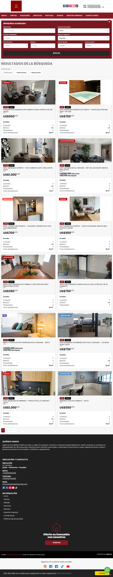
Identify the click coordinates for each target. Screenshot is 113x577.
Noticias (49, 15)
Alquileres (25, 15)
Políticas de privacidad (13, 519)
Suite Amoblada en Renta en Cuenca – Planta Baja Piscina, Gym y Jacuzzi (84, 110)
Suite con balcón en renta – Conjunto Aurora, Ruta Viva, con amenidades (27, 227)
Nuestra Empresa (74, 15)
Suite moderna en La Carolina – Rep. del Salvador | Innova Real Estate (84, 169)
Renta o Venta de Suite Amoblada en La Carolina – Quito (26, 343)
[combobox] (84, 30)
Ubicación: (7, 27)
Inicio (4, 15)
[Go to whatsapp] (107, 570)
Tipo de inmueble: (64, 27)
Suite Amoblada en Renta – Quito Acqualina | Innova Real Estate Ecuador (83, 227)
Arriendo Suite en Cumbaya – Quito (74, 401)
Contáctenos (92, 15)
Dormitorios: (8, 42)
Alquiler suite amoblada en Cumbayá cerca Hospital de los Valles (27, 110)
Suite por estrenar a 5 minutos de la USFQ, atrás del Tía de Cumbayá (84, 285)
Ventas (13, 15)
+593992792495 (93, 5)
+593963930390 (94, 7)
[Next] (15, 430)
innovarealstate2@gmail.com (14, 484)
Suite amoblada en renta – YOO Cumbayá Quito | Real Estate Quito (28, 169)
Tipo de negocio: (64, 34)
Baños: (33, 42)
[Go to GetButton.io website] (107, 574)
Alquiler (7, 502)
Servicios (37, 15)
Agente (60, 15)
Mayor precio (35, 73)
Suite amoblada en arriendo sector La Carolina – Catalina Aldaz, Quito (84, 343)
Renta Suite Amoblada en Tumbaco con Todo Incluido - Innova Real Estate (26, 285)
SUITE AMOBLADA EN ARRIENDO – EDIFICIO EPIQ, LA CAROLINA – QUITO (26, 402)
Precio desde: (63, 42)
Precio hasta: (90, 42)
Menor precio (21, 73)
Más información (64, 573)
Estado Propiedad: (10, 34)
